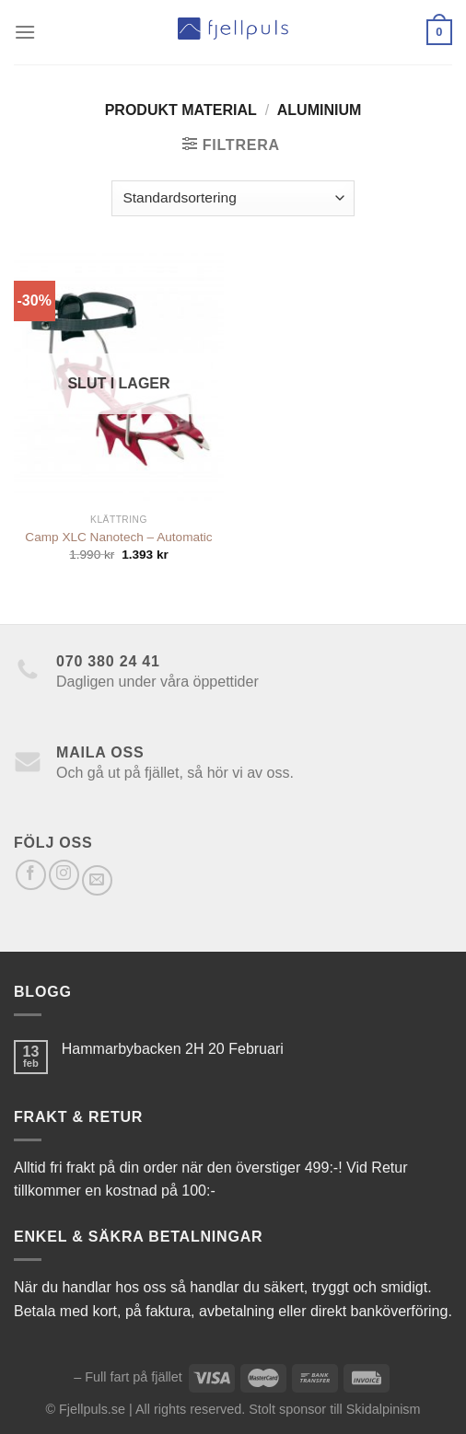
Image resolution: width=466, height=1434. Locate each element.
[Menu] (25, 31)
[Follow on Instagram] (64, 875)
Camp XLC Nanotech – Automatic (118, 537)
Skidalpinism (383, 1409)
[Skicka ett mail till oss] (97, 880)
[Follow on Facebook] (31, 875)
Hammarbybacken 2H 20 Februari (173, 1049)
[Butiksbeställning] (233, 198)
